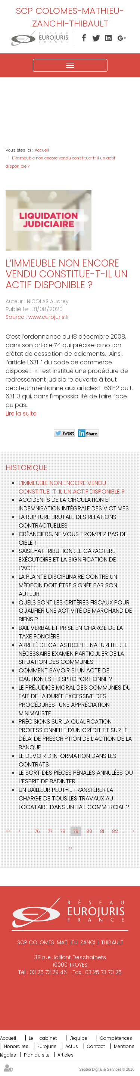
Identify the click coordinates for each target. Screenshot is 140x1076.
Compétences (116, 1038)
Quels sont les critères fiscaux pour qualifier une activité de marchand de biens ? (75, 611)
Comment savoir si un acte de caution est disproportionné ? (65, 674)
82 (115, 831)
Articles (65, 1055)
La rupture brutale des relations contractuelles (67, 521)
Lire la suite (21, 413)
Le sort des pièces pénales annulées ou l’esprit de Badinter (76, 777)
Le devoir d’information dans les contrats (67, 760)
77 (50, 831)
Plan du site (37, 1055)
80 (89, 831)
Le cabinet (42, 1038)
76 (37, 831)
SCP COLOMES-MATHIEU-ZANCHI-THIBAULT (70, 16)
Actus (71, 1046)
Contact (96, 1046)
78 (62, 831)
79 (75, 831)
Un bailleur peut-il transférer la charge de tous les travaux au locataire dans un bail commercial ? (74, 798)
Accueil (42, 150)
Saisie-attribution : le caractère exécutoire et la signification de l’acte (67, 559)
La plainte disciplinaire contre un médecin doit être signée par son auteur (68, 585)
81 (102, 831)
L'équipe (78, 1038)
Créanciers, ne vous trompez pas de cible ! (73, 538)
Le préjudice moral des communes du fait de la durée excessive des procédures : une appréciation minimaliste (75, 700)
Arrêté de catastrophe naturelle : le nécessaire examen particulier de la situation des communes (73, 653)
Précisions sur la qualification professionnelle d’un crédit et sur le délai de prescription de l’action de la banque (75, 734)
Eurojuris (46, 1046)
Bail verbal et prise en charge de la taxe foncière (71, 632)
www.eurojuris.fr (48, 317)
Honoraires (16, 1046)
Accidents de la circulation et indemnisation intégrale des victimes (74, 504)
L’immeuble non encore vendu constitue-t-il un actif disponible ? (72, 487)
